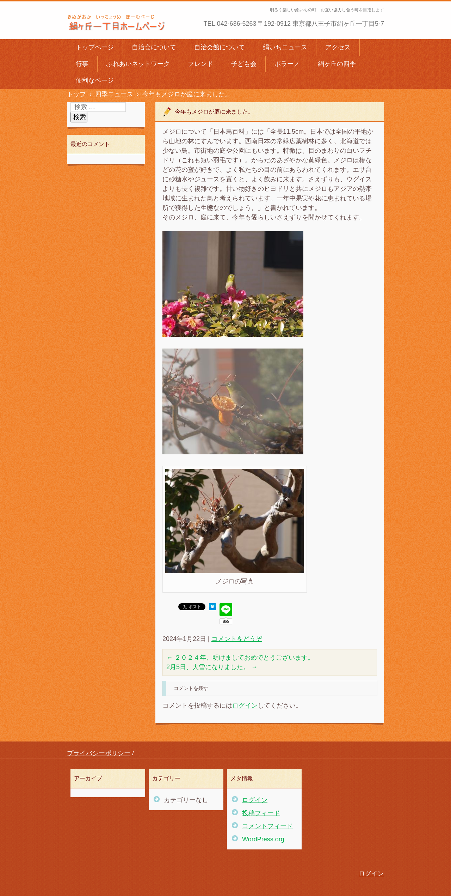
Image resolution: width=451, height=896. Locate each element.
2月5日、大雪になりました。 (212, 667)
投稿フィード (261, 813)
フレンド (200, 63)
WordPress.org (263, 839)
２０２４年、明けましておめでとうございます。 (240, 657)
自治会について (154, 47)
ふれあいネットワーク (138, 63)
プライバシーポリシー (98, 753)
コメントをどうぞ (236, 638)
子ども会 (244, 63)
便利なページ (95, 80)
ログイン (245, 705)
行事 (82, 63)
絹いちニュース (285, 47)
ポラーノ (287, 63)
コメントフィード (267, 826)
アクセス (338, 47)
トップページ (95, 47)
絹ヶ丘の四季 (337, 63)
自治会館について (219, 47)
